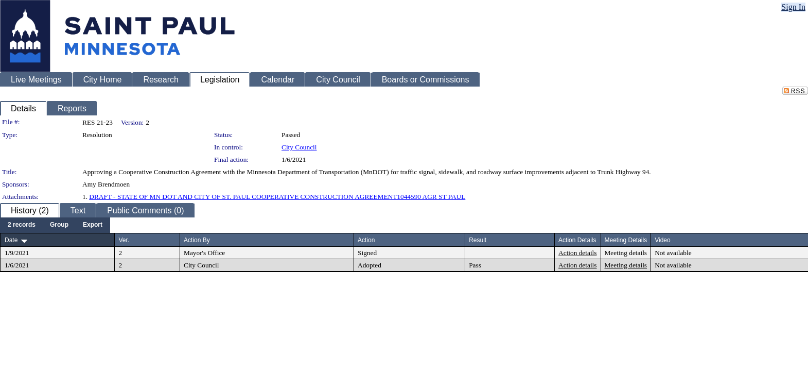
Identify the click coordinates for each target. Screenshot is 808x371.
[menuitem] (22, 225)
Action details (577, 253)
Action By (197, 240)
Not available (673, 253)
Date (11, 240)
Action (366, 240)
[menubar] (55, 225)
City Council (299, 147)
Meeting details (626, 253)
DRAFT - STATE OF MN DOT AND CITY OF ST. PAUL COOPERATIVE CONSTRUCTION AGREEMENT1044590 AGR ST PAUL (277, 196)
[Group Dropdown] (59, 225)
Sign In (793, 7)
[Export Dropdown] (93, 225)
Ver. (123, 240)
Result (477, 240)
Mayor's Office (204, 253)
